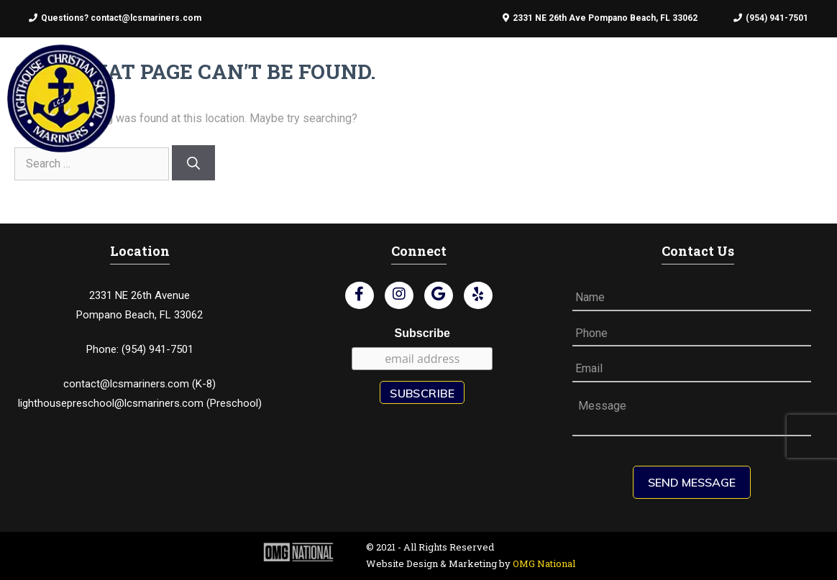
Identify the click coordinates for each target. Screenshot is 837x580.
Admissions (357, 96)
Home (236, 96)
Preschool (600, 96)
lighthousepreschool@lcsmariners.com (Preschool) (140, 403)
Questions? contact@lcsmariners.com (115, 18)
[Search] (193, 162)
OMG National (544, 563)
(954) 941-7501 (770, 18)
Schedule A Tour (700, 96)
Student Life (510, 96)
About (287, 96)
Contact (794, 96)
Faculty (431, 96)
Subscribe (422, 333)
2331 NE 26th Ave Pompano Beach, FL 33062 (600, 18)
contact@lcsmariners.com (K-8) (139, 383)
